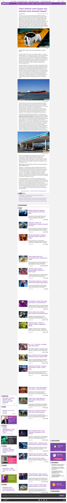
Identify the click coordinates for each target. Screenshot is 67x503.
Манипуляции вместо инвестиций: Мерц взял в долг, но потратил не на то (8, 489)
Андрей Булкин (45, 219)
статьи (20, 208)
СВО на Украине (14, 1)
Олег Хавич (46, 461)
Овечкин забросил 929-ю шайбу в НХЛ (25, 196)
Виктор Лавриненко (45, 481)
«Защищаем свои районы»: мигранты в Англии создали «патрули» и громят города (37, 367)
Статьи (23, 3)
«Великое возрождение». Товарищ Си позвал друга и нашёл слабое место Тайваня (37, 236)
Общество (10, 417)
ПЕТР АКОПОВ (4, 413)
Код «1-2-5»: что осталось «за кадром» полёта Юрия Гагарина (37, 344)
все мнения (13, 413)
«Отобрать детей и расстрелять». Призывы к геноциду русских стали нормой (8, 450)
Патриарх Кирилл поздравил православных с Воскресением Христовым (31, 195)
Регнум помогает (47, 3)
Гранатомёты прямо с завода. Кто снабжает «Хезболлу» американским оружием (37, 324)
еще (64, 478)
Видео (32, 3)
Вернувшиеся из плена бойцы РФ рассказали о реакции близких (12, 478)
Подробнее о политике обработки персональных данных (48, 495)
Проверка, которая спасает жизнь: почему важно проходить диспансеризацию (32, 199)
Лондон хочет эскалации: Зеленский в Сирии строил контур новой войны (37, 411)
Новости (18, 3)
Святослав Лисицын (44, 492)
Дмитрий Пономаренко (44, 265)
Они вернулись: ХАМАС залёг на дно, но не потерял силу (8, 470)
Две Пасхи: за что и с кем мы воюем (8, 411)
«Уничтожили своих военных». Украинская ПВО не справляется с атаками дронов (36, 270)
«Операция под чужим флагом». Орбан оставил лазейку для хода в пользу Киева (38, 454)
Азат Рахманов (45, 244)
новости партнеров (23, 205)
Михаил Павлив (45, 418)
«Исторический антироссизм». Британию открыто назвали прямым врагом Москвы (38, 281)
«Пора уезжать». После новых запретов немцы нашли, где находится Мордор (37, 388)
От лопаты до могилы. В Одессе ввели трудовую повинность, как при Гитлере (37, 485)
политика (4, 426)
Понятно (61, 495)
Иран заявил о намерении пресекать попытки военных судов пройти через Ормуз (8, 400)
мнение (4, 407)
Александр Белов (22, 13)
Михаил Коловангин (44, 375)
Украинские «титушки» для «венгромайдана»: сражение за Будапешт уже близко (38, 224)
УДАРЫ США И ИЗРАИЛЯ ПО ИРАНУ (7, 433)
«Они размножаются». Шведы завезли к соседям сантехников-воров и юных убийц (38, 474)
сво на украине (55, 462)
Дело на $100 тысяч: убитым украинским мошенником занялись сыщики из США (38, 355)
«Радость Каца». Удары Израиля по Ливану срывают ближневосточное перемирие (36, 400)
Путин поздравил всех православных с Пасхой (12, 420)
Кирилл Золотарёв (45, 352)
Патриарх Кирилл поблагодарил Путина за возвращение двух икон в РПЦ (12, 460)
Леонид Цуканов (45, 332)
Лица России (39, 3)
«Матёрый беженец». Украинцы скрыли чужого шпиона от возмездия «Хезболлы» (38, 443)
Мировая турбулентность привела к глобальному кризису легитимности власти (36, 212)
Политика (10, 437)
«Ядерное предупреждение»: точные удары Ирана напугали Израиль (8, 430)
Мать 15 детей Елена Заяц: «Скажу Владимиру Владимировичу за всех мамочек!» (36, 432)
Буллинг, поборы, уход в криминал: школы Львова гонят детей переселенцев (38, 312)
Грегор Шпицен (45, 395)
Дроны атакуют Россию (22, 1)
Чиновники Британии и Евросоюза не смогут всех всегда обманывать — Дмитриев (11, 441)
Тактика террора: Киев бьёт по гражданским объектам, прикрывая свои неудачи (37, 258)
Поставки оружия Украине (45, 1)
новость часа (5, 396)
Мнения (28, 3)
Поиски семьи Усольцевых (33, 1)
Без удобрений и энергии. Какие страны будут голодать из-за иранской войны (37, 301)
